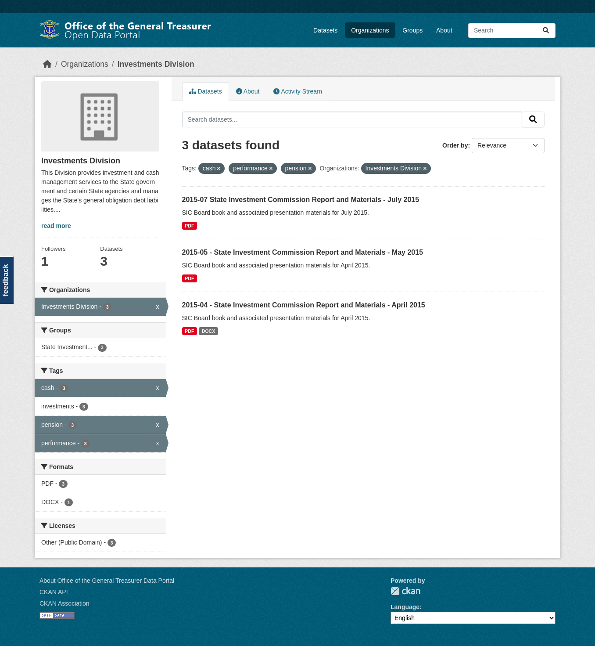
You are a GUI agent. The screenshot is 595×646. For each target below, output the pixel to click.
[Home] (47, 64)
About (444, 30)
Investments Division (156, 64)
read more (56, 225)
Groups (412, 30)
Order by (455, 145)
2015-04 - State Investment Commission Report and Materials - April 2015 (303, 305)
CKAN (405, 590)
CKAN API (53, 591)
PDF (189, 225)
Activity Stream (297, 91)
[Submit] (546, 30)
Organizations (370, 30)
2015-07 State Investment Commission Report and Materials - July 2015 (300, 199)
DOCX (208, 331)
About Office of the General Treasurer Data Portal (106, 580)
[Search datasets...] (512, 30)
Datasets (325, 30)
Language (405, 606)
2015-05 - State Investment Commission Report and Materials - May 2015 (302, 252)
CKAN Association (64, 603)
